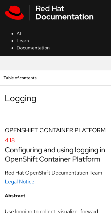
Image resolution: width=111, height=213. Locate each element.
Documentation (33, 48)
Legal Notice (19, 181)
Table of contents (20, 77)
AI (19, 33)
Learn (23, 41)
